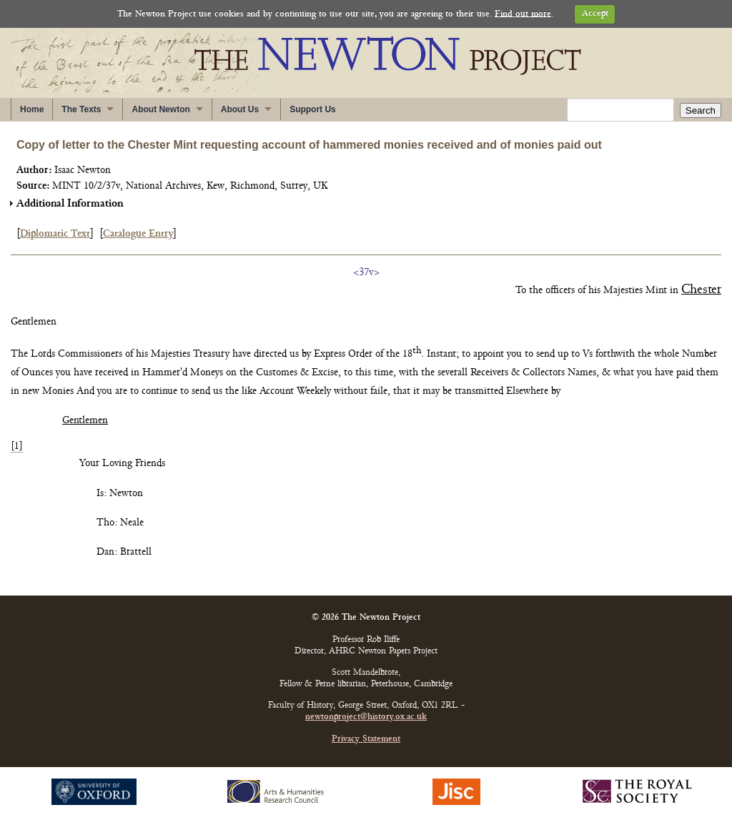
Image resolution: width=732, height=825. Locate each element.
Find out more (523, 14)
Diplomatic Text (55, 234)
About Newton (160, 109)
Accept (595, 14)
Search (701, 110)
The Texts (81, 109)
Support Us (313, 109)
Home (32, 109)
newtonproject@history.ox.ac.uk (366, 717)
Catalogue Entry (138, 234)
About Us (240, 109)
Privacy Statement (366, 739)
